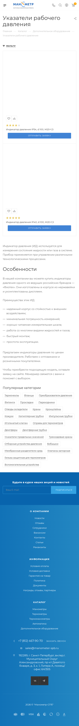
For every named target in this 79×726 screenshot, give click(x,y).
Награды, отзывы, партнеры (39, 590)
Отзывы (39, 523)
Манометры (39, 609)
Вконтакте (35, 680)
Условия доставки (39, 570)
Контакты (39, 537)
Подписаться (64, 490)
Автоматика (39, 623)
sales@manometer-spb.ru (42, 648)
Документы (39, 585)
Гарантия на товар (39, 575)
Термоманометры (39, 618)
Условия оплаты (39, 566)
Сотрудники (40, 527)
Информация (39, 559)
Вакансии (39, 532)
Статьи (39, 542)
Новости (39, 518)
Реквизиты (39, 547)
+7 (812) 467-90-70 (30, 641)
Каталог (39, 602)
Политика (39, 580)
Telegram (44, 680)
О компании (39, 511)
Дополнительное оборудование (39, 628)
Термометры (39, 614)
